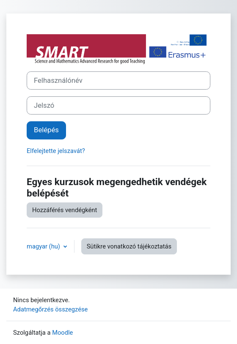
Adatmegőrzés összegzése (50, 309)
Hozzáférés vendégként (64, 210)
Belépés (46, 130)
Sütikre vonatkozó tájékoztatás (129, 246)
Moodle (62, 332)
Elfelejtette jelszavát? (56, 151)
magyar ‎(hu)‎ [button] (44, 246)
